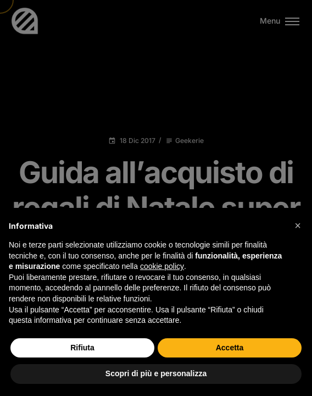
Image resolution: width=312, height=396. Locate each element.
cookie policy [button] (162, 266)
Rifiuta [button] (82, 347)
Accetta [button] (230, 347)
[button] (298, 225)
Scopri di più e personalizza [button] (156, 373)
